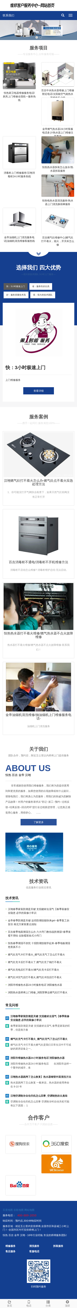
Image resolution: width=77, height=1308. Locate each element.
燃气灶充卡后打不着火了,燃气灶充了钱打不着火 (35, 962)
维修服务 (10, 1246)
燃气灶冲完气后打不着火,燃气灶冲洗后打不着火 (35, 977)
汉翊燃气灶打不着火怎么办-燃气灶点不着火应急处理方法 (38, 482)
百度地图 (8, 1209)
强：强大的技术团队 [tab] (42, 295)
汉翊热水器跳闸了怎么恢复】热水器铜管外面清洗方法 (40, 1076)
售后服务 (10, 1251)
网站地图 (29, 1209)
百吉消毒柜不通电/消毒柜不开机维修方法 (38, 562)
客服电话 (34, 1251)
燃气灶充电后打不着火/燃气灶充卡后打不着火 (33, 969)
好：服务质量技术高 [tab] (16, 295)
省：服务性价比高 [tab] (40, 286)
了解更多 (39, 822)
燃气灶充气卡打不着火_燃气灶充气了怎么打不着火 (36, 954)
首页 (9, 1303)
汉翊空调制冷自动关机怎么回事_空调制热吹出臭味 (38, 1095)
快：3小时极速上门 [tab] (15, 286)
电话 (29, 1303)
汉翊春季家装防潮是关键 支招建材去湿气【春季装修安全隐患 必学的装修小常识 (39, 1018)
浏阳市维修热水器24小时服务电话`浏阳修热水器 (35, 984)
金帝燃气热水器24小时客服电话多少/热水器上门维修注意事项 (57, 132)
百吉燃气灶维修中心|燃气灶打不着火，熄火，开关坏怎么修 (57, 241)
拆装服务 (58, 1246)
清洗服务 (34, 1246)
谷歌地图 (19, 1209)
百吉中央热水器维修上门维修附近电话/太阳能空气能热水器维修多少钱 (57, 94)
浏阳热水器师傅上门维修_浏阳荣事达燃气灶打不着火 (37, 992)
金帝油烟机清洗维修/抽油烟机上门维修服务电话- (38, 716)
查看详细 (39, 390)
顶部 (67, 1303)
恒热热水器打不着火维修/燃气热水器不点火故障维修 (38, 635)
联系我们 (8, 15)
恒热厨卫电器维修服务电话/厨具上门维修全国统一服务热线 (19, 96)
